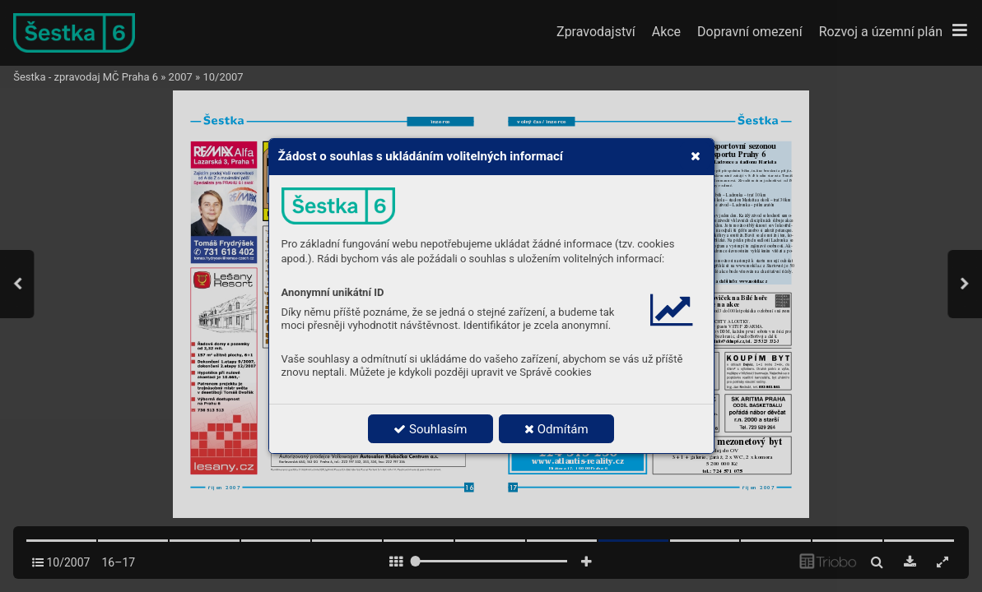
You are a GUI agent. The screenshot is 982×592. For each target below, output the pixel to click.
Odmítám (556, 429)
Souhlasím (430, 429)
